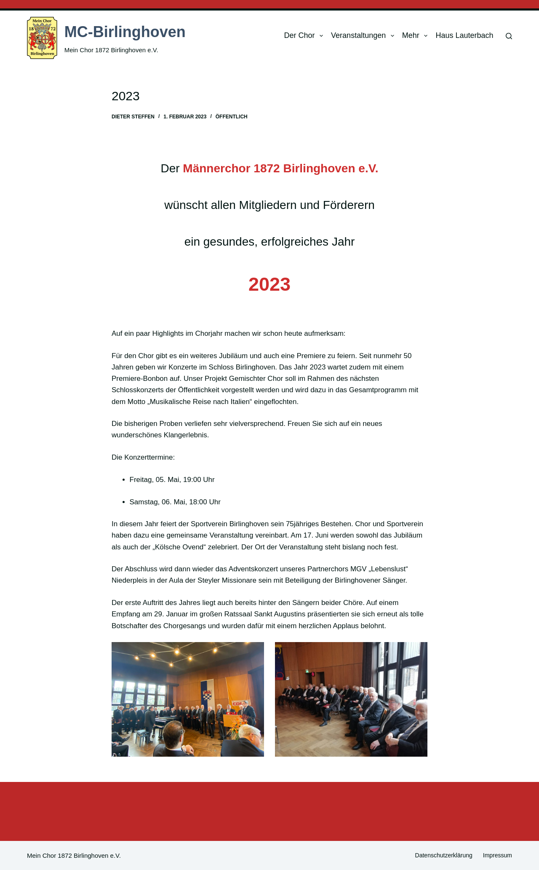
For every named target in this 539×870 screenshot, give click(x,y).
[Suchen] (509, 36)
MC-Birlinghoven (125, 31)
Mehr (416, 36)
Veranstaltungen (364, 36)
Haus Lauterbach (464, 35)
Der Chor (305, 36)
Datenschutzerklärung (443, 855)
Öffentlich (232, 117)
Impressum (497, 855)
